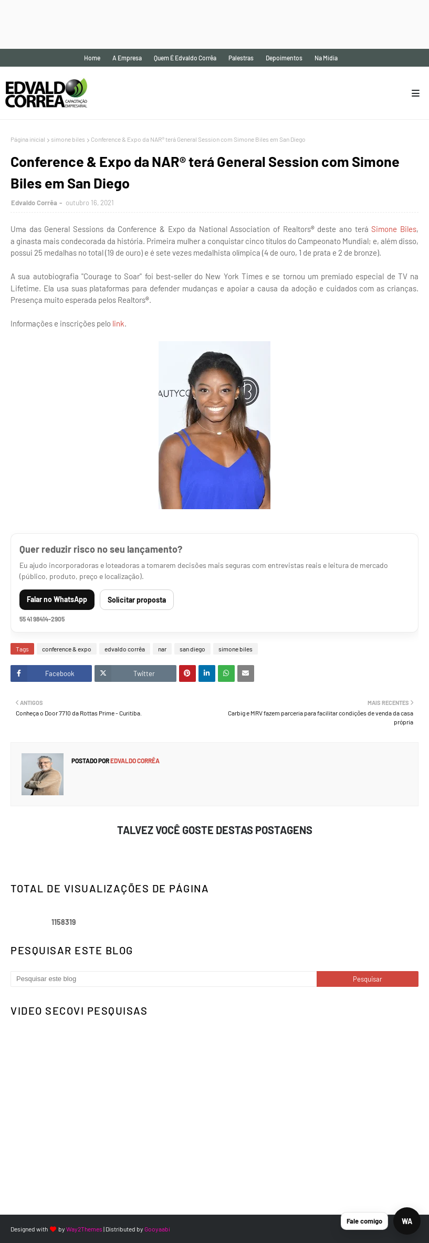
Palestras (241, 57)
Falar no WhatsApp (57, 599)
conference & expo (66, 648)
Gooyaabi (157, 1229)
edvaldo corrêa (124, 648)
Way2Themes (84, 1229)
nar (162, 648)
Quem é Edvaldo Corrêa (185, 57)
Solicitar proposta (137, 599)
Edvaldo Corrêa (34, 202)
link (117, 323)
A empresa (127, 57)
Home (92, 57)
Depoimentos (284, 57)
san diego (192, 648)
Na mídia (326, 57)
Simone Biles (393, 229)
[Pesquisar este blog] (164, 979)
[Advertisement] (191, 23)
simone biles (68, 139)
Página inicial (28, 139)
